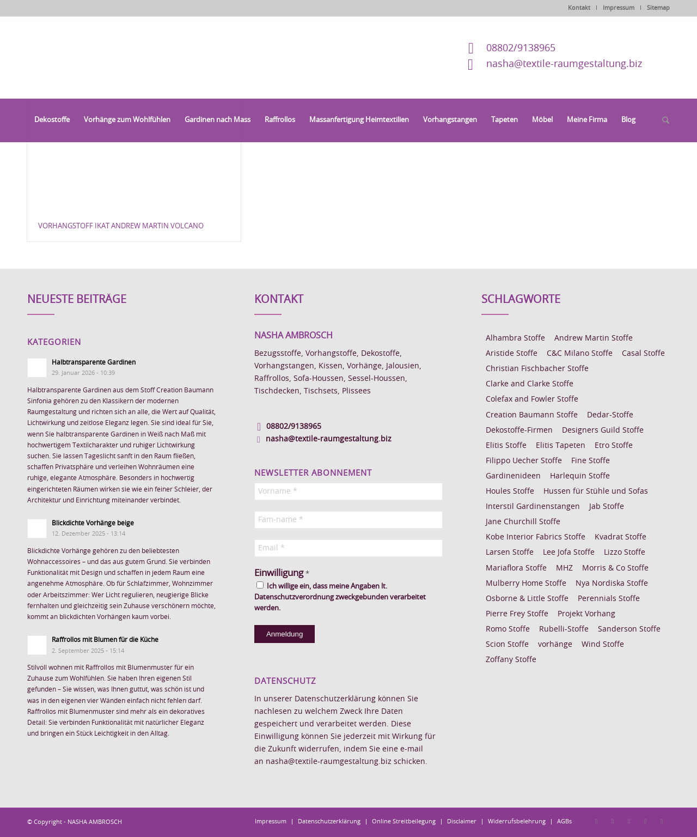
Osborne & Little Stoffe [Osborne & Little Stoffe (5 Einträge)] (527, 599)
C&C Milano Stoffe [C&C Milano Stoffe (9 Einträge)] (580, 353)
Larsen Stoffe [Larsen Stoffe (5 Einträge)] (510, 552)
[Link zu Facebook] (596, 821)
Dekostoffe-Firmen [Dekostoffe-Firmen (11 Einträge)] (519, 430)
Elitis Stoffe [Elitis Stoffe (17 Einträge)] (506, 446)
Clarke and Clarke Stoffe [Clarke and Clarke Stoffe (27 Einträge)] (529, 384)
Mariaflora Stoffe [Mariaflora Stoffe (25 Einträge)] (516, 568)
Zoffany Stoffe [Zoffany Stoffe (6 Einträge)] (511, 660)
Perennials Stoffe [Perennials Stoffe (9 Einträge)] (609, 599)
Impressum (618, 8)
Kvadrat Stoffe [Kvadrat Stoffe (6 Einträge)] (620, 537)
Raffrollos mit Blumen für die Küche (105, 639)
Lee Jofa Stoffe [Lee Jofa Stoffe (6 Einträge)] (569, 552)
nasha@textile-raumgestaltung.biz (564, 64)
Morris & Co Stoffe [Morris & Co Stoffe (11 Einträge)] (615, 568)
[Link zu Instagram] (612, 821)
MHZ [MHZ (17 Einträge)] (564, 568)
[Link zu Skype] (645, 821)
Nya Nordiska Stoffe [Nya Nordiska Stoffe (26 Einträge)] (612, 583)
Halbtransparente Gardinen (94, 362)
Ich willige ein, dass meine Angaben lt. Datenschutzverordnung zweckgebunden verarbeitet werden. (340, 596)
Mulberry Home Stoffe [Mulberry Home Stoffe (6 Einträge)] (526, 583)
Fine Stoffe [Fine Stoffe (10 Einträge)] (590, 461)
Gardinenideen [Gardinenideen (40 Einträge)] (513, 476)
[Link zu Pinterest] (629, 821)
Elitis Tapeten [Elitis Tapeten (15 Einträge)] (560, 446)
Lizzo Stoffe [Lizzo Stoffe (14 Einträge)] (624, 552)
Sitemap (658, 8)
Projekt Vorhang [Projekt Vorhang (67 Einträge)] (586, 614)
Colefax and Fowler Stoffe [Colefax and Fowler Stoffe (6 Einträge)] (532, 399)
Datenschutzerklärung (335, 699)
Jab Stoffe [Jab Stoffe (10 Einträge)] (606, 507)
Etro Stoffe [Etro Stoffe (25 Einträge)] (614, 446)
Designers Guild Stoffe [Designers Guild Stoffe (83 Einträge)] (603, 430)
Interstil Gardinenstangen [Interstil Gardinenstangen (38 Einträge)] (533, 507)
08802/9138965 (520, 48)
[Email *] (348, 548)
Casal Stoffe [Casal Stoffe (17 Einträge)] (643, 353)
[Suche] (662, 121)
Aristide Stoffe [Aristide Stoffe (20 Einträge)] (511, 353)
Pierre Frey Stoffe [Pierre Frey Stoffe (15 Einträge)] (517, 614)
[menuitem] (52, 120)
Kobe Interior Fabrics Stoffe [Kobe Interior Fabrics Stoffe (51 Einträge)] (535, 537)
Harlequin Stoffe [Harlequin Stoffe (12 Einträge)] (580, 476)
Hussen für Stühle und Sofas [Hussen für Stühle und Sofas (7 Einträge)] (595, 491)
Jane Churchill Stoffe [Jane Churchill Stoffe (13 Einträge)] (523, 522)
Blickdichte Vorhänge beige (93, 523)
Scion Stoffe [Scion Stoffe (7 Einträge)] (507, 644)
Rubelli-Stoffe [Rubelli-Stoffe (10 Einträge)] (564, 629)
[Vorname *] (348, 491)
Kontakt (579, 8)
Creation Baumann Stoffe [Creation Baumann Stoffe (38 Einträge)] (532, 415)
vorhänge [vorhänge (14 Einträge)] (555, 644)
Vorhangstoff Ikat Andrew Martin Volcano (121, 226)
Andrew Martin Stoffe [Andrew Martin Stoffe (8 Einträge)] (593, 338)
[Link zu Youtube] (661, 821)
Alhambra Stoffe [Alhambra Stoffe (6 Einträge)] (515, 338)
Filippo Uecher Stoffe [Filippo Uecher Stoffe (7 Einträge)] (524, 461)
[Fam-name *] (348, 520)
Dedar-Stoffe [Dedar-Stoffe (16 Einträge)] (610, 415)
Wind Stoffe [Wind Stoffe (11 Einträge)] (603, 644)
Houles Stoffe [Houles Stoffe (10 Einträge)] (510, 491)
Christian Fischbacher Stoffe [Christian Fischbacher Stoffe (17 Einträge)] (537, 369)
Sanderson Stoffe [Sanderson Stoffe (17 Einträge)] (629, 629)
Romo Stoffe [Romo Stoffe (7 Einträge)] (508, 629)
